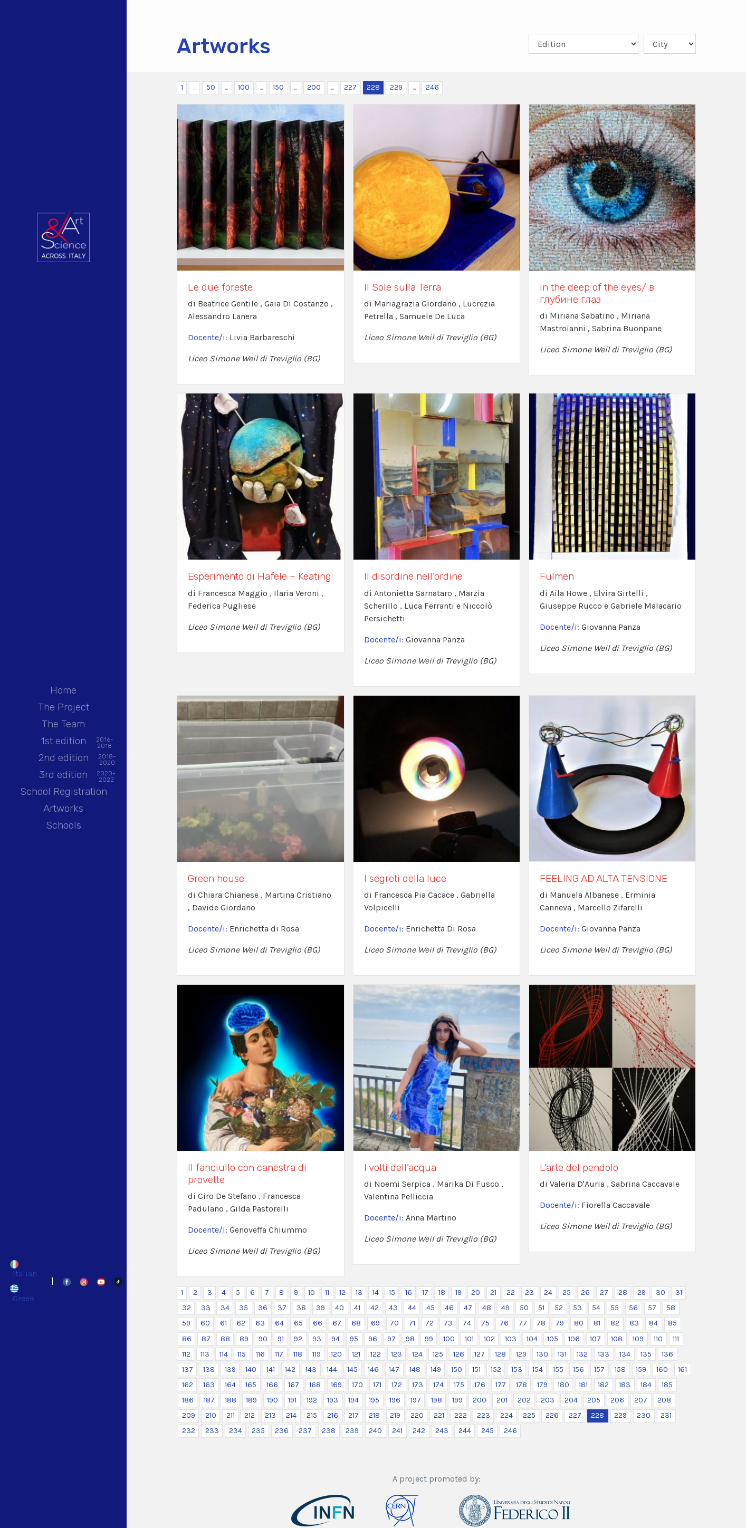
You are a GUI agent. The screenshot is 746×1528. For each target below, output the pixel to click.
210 (210, 1415)
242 (419, 1430)
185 (667, 1384)
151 (476, 1369)
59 (186, 1323)
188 (230, 1400)
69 (375, 1323)
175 (459, 1384)
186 (188, 1400)
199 (457, 1400)
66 (317, 1323)
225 (529, 1415)
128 (500, 1354)
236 (282, 1430)
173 (417, 1384)
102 (489, 1338)
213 (270, 1415)
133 (603, 1354)
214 (291, 1415)
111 (676, 1338)
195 (374, 1400)
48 (486, 1307)
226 (552, 1415)
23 (529, 1292)
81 (597, 1323)
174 (438, 1384)
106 (574, 1338)
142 (290, 1369)
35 (243, 1307)
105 (552, 1338)
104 (532, 1338)
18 (441, 1292)
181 (583, 1384)
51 (541, 1307)
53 (577, 1307)
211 (230, 1415)
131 (562, 1354)
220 (417, 1415)
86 (187, 1338)
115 (241, 1354)
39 (320, 1307)
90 (263, 1338)
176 (479, 1384)
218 (374, 1415)
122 (375, 1354)
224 (506, 1415)
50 (210, 87)
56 (633, 1307)
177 (500, 1384)
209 (188, 1415)
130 (542, 1354)
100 (244, 87)
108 (617, 1338)
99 (429, 1338)
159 (641, 1369)
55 (614, 1307)
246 (432, 87)
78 (541, 1323)
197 (415, 1400)
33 (206, 1307)
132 (582, 1354)
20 (475, 1292)
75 (485, 1323)
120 (336, 1354)
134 (624, 1354)
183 (624, 1384)
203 (547, 1400)
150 (278, 87)
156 (578, 1369)
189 (251, 1400)
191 (292, 1400)
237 (305, 1430)
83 (634, 1323)
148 (414, 1369)
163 (209, 1384)
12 (342, 1292)
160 (662, 1369)
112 (186, 1354)
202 (524, 1400)
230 (644, 1415)
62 (240, 1323)
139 (230, 1369)
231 (666, 1415)
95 (354, 1338)
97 (391, 1338)
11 (327, 1292)
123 (396, 1354)
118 (297, 1354)
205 (593, 1400)
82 (614, 1323)
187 (209, 1400)
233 (212, 1430)
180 (563, 1384)
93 (316, 1338)
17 (425, 1292)
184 (646, 1384)
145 (352, 1369)
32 (186, 1307)
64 (279, 1323)
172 (396, 1384)
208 (664, 1400)
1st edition (63, 742)
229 (396, 87)
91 (281, 1338)
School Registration (63, 791)
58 (670, 1307)
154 (537, 1369)
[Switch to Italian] (23, 1269)
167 (293, 1384)
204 (571, 1400)
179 (542, 1384)
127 (479, 1354)
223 (483, 1415)
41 (357, 1307)
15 (392, 1292)
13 (359, 1292)
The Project (63, 707)
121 (356, 1354)
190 (272, 1400)
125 (438, 1354)
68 (356, 1323)
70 (394, 1323)
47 (468, 1307)
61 (223, 1323)
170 (357, 1384)
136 (667, 1354)
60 (205, 1323)
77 (523, 1323)
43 (393, 1307)
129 (521, 1354)
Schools (63, 825)
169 (336, 1384)
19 (458, 1292)
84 (653, 1323)
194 (353, 1400)
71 (412, 1323)
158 (620, 1369)
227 (350, 87)
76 (504, 1323)
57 (652, 1307)
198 (436, 1400)
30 (660, 1292)
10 (311, 1292)
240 (375, 1430)
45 (430, 1307)
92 (298, 1338)
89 (244, 1338)
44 (412, 1307)
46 (449, 1307)
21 (493, 1292)
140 (250, 1369)
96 (372, 1338)
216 (332, 1415)
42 (374, 1307)
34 (225, 1307)
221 (439, 1415)
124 (417, 1354)
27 (604, 1292)
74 (467, 1323)
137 (187, 1369)
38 (301, 1307)
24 (548, 1292)
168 (315, 1384)
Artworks (63, 808)
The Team (63, 724)
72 (429, 1323)
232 (188, 1430)
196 (394, 1400)
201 (502, 1400)
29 (641, 1292)
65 (298, 1323)
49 (505, 1307)
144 (332, 1369)
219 (395, 1415)
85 (672, 1323)
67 (336, 1323)
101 (469, 1338)
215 (312, 1415)
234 (235, 1430)
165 (250, 1384)
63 (260, 1323)
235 (258, 1430)
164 (230, 1384)
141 (270, 1369)
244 (464, 1430)
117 (279, 1354)
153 (516, 1369)
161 (682, 1369)
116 (260, 1354)
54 (596, 1307)
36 (262, 1307)
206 (617, 1400)
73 (448, 1323)
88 (225, 1338)
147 (394, 1369)
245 (487, 1430)
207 (640, 1400)
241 (397, 1430)
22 (510, 1292)
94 (335, 1338)
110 (658, 1338)
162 (187, 1384)
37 (282, 1307)
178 (521, 1384)
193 (332, 1400)
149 (436, 1369)
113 (204, 1354)
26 (585, 1292)
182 (603, 1384)
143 (311, 1369)
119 (316, 1354)
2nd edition (64, 759)
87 (206, 1338)
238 (329, 1430)
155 (558, 1369)
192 (312, 1400)
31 (678, 1292)
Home (63, 690)
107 (595, 1338)
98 (410, 1338)
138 (209, 1369)
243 (441, 1430)
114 (223, 1354)
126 (458, 1354)
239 (352, 1430)
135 (646, 1354)
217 (353, 1415)
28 (622, 1292)
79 (560, 1323)
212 (249, 1415)
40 (339, 1307)
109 (638, 1338)
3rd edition (63, 775)
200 (314, 87)
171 (377, 1384)
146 (373, 1369)
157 (599, 1369)
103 (511, 1338)
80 (579, 1323)
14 (375, 1292)
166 (272, 1384)
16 (408, 1292)
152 (496, 1369)
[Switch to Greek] (23, 1293)
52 (558, 1307)
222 (460, 1415)
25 (566, 1292)
